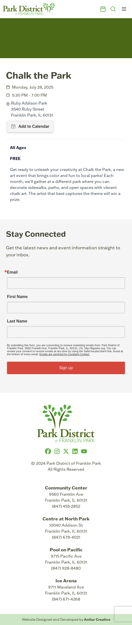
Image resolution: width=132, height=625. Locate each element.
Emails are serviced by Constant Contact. (65, 354)
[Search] (113, 9)
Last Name (17, 321)
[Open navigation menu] (124, 9)
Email (12, 272)
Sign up (66, 368)
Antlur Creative (97, 619)
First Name (17, 297)
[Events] (103, 9)
